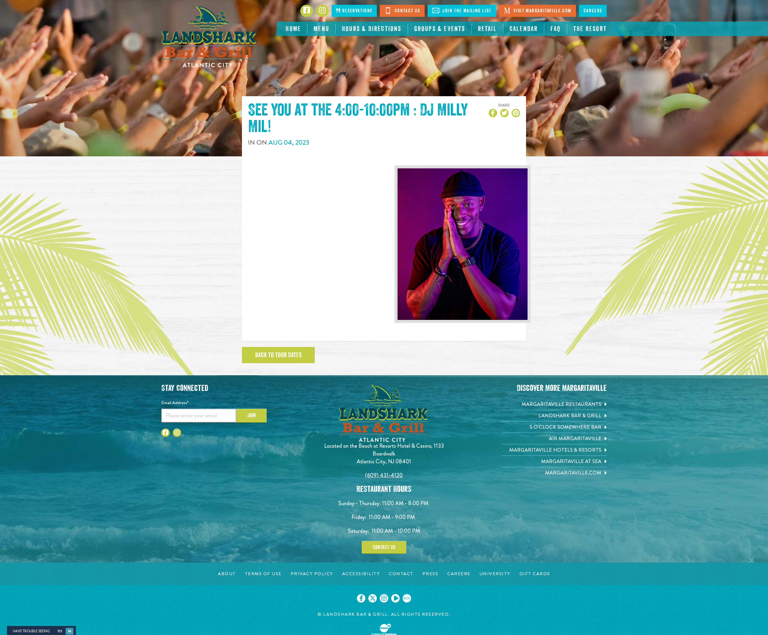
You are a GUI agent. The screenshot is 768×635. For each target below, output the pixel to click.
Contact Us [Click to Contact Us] (402, 10)
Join (251, 415)
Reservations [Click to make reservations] (354, 10)
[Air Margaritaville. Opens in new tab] (554, 438)
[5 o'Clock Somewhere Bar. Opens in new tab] (554, 427)
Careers (593, 10)
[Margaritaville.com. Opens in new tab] (554, 472)
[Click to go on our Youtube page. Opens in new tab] (395, 598)
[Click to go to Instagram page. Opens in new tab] (322, 11)
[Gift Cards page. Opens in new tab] (535, 574)
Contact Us (384, 547)
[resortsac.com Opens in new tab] (590, 29)
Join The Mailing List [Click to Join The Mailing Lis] (461, 10)
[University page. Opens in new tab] (495, 574)
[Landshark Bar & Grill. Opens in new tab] (554, 415)
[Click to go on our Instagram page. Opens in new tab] (384, 598)
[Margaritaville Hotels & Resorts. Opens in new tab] (554, 450)
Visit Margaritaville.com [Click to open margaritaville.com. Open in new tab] (537, 10)
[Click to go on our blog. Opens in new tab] (407, 598)
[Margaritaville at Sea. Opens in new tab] (554, 461)
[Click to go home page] (209, 36)
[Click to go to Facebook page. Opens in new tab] (306, 11)
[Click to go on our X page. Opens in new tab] (372, 598)
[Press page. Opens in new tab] (430, 574)
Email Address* (175, 402)
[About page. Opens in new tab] (226, 574)
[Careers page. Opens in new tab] (459, 574)
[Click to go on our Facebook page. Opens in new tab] (361, 598)
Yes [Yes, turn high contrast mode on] (59, 631)
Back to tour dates (278, 355)
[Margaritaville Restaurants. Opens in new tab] (554, 404)
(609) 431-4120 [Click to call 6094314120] (384, 475)
